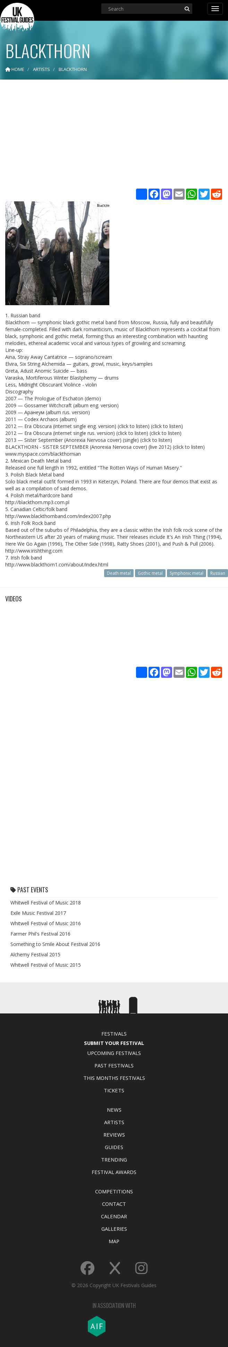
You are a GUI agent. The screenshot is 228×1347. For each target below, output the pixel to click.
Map (114, 1241)
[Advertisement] (114, 135)
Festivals (114, 1033)
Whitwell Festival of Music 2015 (45, 965)
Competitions (114, 1191)
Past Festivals (114, 1065)
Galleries (114, 1228)
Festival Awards (114, 1171)
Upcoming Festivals (114, 1052)
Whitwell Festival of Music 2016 (45, 923)
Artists (114, 1122)
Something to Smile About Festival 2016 (55, 944)
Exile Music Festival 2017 (38, 913)
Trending (114, 1159)
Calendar (114, 1216)
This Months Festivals (114, 1077)
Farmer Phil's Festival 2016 (40, 933)
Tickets (114, 1090)
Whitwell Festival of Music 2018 (45, 902)
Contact (114, 1203)
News (114, 1109)
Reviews (114, 1134)
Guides (114, 1147)
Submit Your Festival (114, 1042)
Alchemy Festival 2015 (35, 954)
